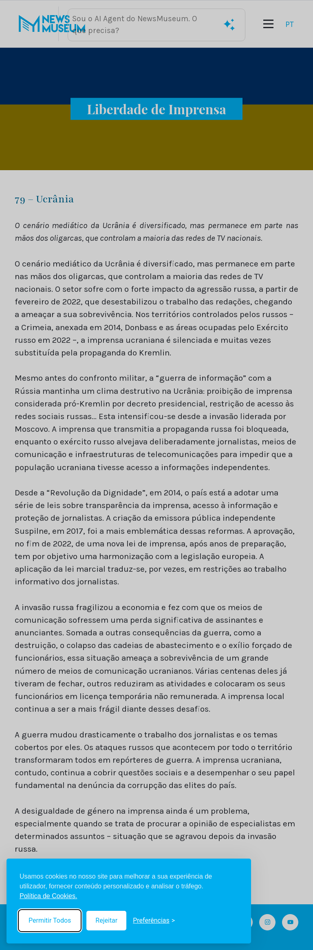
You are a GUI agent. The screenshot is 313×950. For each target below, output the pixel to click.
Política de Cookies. (48, 895)
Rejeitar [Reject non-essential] (106, 920)
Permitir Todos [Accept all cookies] (50, 920)
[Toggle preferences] (154, 920)
